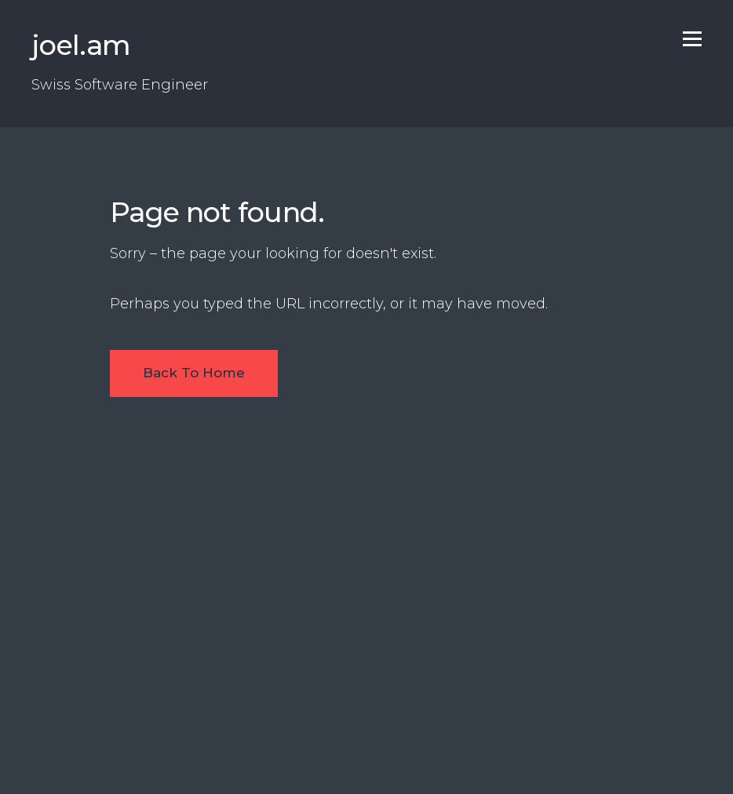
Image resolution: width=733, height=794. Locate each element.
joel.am (80, 45)
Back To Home (194, 373)
